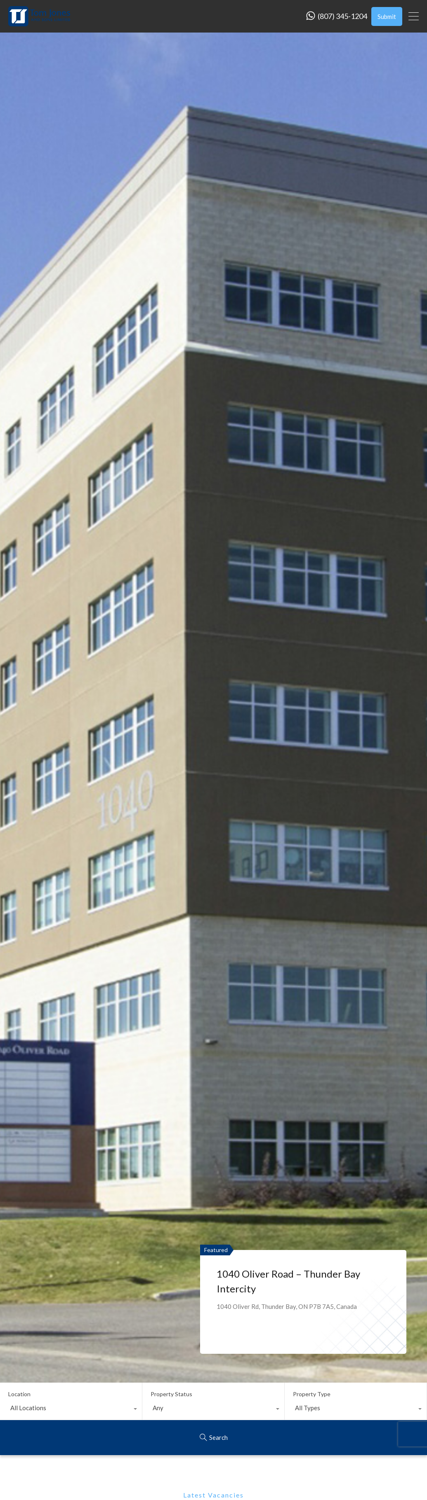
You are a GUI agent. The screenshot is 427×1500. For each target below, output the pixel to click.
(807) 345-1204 (342, 16)
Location (19, 1393)
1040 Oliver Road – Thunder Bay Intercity (288, 1281)
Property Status (171, 1393)
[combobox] (71, 1410)
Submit (386, 16)
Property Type (311, 1393)
